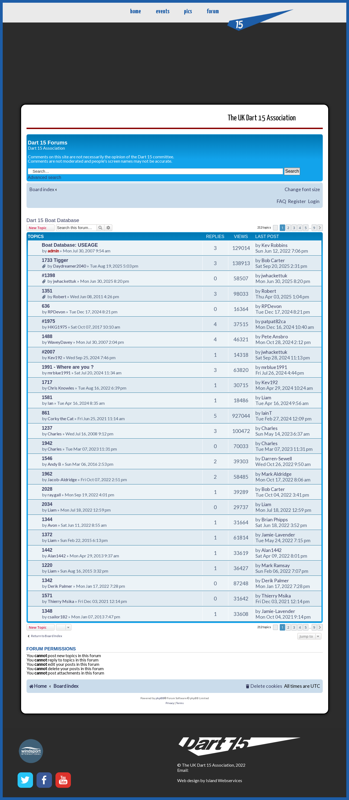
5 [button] (306, 227)
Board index (41, 189)
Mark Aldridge (276, 474)
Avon (52, 525)
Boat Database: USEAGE (70, 245)
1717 (47, 382)
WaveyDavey (60, 342)
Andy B (54, 464)
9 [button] (314, 227)
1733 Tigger (55, 260)
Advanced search (44, 177)
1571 (47, 595)
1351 (47, 291)
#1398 (48, 275)
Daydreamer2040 (69, 265)
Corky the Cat (61, 418)
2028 (47, 489)
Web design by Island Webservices (209, 780)
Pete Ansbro (274, 336)
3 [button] (294, 227)
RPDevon (56, 311)
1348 (47, 611)
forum (213, 11)
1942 (47, 443)
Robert (59, 296)
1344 (47, 519)
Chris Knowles (61, 387)
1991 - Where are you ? (68, 367)
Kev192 (55, 357)
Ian (50, 403)
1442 (47, 550)
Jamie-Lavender (278, 535)
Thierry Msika (61, 601)
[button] (275, 227)
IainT (266, 413)
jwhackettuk (64, 281)
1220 (47, 565)
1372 (47, 534)
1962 (47, 474)
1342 (47, 580)
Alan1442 (57, 555)
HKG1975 (57, 326)
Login (314, 201)
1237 (47, 428)
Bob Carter (273, 260)
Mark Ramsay (275, 565)
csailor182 (57, 616)
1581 (47, 397)
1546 (47, 458)
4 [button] (300, 227)
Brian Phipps (274, 519)
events (162, 11)
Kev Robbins (274, 245)
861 (46, 413)
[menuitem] (263, 686)
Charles (55, 433)
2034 (47, 504)
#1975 (48, 321)
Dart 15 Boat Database (53, 220)
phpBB (160, 698)
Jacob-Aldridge (62, 479)
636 (46, 306)
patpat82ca (273, 321)
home (135, 11)
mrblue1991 (59, 372)
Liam (266, 397)
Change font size (302, 189)
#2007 (48, 352)
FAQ (281, 201)
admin (53, 250)
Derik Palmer (60, 586)
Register (297, 201)
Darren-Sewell (276, 458)
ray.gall (54, 494)
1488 (47, 336)
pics (188, 11)
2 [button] (288, 227)
